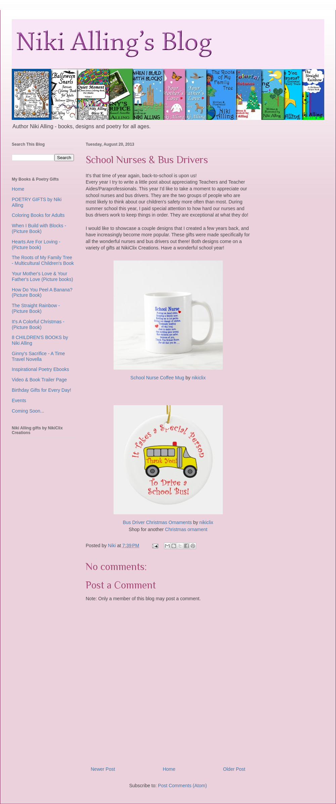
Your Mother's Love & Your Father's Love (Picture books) (42, 276)
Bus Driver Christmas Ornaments (157, 522)
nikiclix (199, 377)
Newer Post (103, 769)
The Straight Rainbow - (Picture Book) (36, 308)
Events (19, 400)
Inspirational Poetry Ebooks (40, 369)
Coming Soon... (28, 411)
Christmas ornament (186, 529)
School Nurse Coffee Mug (157, 377)
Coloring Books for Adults (38, 215)
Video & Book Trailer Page (39, 379)
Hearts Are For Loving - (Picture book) (36, 244)
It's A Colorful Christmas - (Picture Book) (38, 324)
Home (169, 769)
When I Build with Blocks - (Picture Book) (39, 228)
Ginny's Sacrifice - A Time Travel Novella (38, 356)
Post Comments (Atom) (182, 785)
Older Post (234, 769)
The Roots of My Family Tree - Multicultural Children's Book (43, 260)
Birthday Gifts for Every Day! (41, 390)
